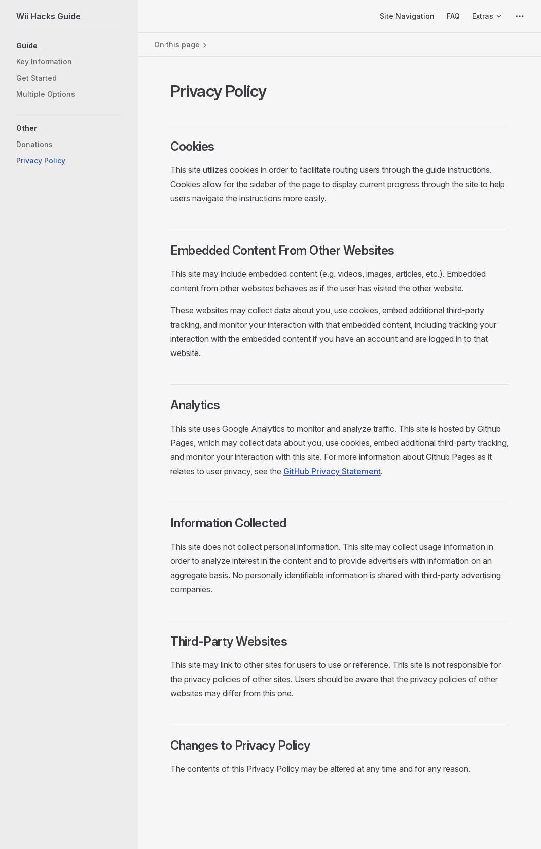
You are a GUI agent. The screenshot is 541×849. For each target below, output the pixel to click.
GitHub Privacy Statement (332, 471)
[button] (69, 46)
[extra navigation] (520, 16)
